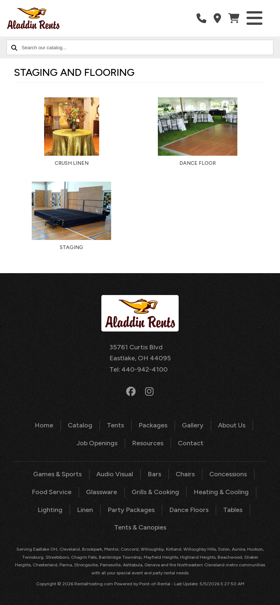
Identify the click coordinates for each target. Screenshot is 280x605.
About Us (231, 425)
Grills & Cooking (155, 492)
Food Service (51, 492)
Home (44, 425)
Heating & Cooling (221, 492)
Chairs (185, 474)
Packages (153, 425)
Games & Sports (57, 474)
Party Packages (131, 510)
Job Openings (97, 443)
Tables (232, 510)
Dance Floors (189, 510)
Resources (147, 443)
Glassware (101, 492)
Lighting (50, 510)
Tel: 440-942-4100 (138, 369)
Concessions (228, 474)
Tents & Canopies (140, 527)
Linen (85, 510)
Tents (115, 425)
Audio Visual (114, 474)
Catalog (80, 425)
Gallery (192, 425)
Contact (190, 443)
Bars (154, 474)
